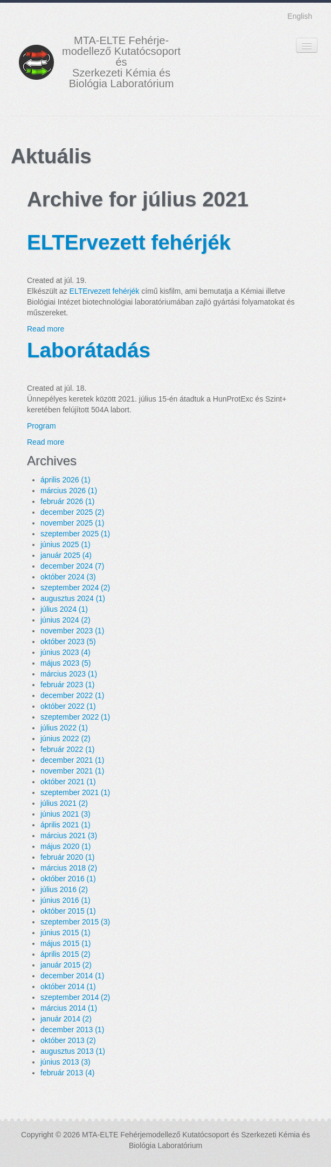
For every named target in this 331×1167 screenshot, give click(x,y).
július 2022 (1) (64, 727)
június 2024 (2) (65, 620)
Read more (45, 328)
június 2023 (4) (65, 652)
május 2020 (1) (65, 846)
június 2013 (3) (65, 1062)
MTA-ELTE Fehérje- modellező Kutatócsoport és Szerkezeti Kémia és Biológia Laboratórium (121, 62)
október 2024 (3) (68, 576)
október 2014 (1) (68, 986)
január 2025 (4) (66, 555)
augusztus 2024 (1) (72, 598)
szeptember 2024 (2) (75, 587)
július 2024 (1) (64, 609)
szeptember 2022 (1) (75, 717)
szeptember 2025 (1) (75, 533)
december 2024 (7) (72, 566)
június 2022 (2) (65, 738)
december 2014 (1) (72, 975)
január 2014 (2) (66, 1018)
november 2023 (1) (72, 630)
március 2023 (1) (68, 673)
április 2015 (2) (65, 954)
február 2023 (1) (67, 684)
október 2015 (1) (68, 911)
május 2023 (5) (65, 663)
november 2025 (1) (72, 523)
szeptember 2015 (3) (75, 921)
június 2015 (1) (65, 932)
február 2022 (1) (67, 749)
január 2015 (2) (66, 965)
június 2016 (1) (65, 900)
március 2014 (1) (68, 1008)
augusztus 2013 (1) (72, 1051)
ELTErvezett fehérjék (129, 242)
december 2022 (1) (72, 695)
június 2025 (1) (65, 544)
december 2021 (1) (72, 760)
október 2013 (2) (68, 1040)
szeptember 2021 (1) (75, 792)
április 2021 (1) (65, 824)
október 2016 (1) (68, 878)
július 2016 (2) (64, 889)
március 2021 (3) (68, 835)
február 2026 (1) (67, 501)
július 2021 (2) (64, 803)
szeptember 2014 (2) (75, 997)
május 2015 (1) (65, 943)
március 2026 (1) (68, 490)
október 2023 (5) (68, 641)
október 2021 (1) (68, 781)
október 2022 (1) (68, 706)
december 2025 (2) (72, 512)
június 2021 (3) (65, 814)
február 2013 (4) (67, 1072)
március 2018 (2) (68, 868)
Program (41, 426)
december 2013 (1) (72, 1029)
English (299, 16)
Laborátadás (88, 350)
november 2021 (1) (72, 771)
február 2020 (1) (67, 857)
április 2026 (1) (65, 479)
